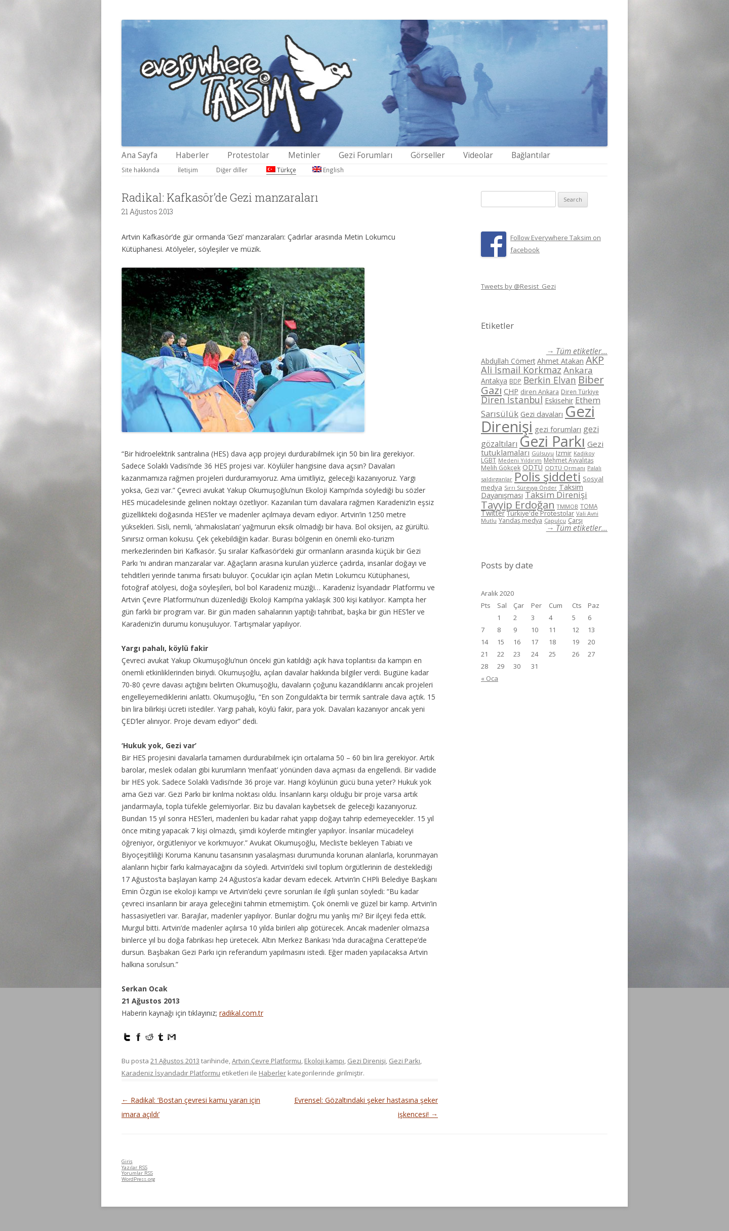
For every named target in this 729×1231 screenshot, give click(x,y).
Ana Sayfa (139, 155)
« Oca (489, 678)
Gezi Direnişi (366, 1060)
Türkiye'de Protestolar (540, 513)
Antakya (494, 381)
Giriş (127, 1161)
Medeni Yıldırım (520, 460)
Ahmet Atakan (560, 361)
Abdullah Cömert (508, 361)
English (328, 170)
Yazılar (134, 1167)
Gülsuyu (543, 453)
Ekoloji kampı (324, 1060)
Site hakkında (140, 170)
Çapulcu (555, 520)
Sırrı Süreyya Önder (530, 487)
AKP (595, 360)
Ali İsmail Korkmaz (521, 370)
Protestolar (248, 155)
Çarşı (575, 520)
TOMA (588, 506)
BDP (515, 381)
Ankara (578, 370)
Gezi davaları (541, 414)
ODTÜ (532, 467)
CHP (511, 391)
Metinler (304, 155)
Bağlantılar (530, 155)
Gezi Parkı (404, 1060)
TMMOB (567, 506)
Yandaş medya (520, 520)
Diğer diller (232, 170)
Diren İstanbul (512, 400)
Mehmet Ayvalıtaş (569, 460)
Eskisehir (559, 400)
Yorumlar (137, 1173)
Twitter (493, 513)
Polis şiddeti (547, 477)
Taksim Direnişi (556, 495)
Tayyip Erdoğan (518, 504)
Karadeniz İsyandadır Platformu (171, 1073)
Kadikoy (584, 453)
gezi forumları (558, 429)
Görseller (428, 155)
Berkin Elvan (549, 380)
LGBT (488, 460)
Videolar (478, 155)
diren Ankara (539, 392)
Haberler (192, 155)
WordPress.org (138, 1179)
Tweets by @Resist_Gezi (518, 286)
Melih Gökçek (500, 468)
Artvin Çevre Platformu (266, 1060)
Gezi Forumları (365, 155)
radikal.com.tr (241, 1013)
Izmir (564, 452)
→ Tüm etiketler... (577, 351)
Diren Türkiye (580, 392)
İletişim (188, 170)
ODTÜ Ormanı (565, 468)
